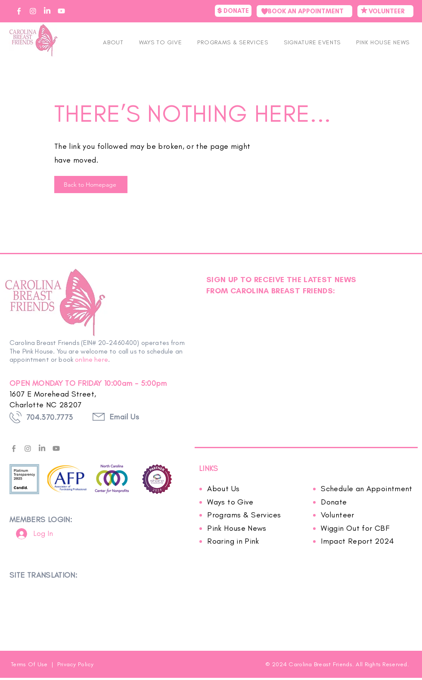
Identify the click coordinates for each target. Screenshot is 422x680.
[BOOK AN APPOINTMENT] (304, 11)
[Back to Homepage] (90, 184)
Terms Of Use (30, 664)
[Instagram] (28, 448)
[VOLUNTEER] (385, 11)
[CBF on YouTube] (61, 11)
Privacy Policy (75, 664)
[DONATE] (233, 11)
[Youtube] (56, 448)
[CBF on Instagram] (33, 11)
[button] (312, 42)
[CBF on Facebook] (19, 11)
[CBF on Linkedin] (47, 11)
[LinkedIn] (42, 448)
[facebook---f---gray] (13, 448)
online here (91, 359)
